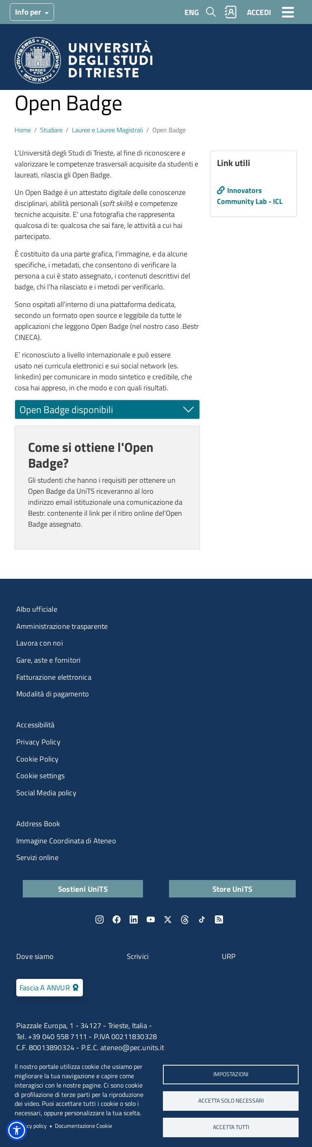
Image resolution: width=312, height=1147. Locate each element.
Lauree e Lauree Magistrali (107, 130)
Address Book (38, 823)
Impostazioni (230, 1074)
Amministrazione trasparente (62, 626)
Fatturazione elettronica (53, 677)
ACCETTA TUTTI (231, 1127)
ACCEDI (259, 12)
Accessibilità (35, 724)
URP (229, 956)
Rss (219, 919)
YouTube (150, 919)
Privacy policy (31, 1126)
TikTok (202, 919)
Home (23, 130)
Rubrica (230, 12)
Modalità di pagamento (52, 693)
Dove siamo (35, 956)
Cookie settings (40, 775)
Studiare (51, 130)
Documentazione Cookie (83, 1126)
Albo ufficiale (36, 609)
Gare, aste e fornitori (48, 659)
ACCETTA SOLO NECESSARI (231, 1101)
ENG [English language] (191, 12)
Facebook (116, 919)
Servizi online (37, 857)
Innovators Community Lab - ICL (250, 196)
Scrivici (138, 956)
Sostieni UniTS (83, 889)
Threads (185, 919)
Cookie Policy (37, 758)
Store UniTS (232, 889)
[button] (16, 1130)
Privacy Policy (38, 741)
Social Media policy (46, 792)
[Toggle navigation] (288, 12)
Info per (29, 12)
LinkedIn (133, 919)
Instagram (99, 919)
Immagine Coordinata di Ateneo (66, 840)
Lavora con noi (39, 642)
